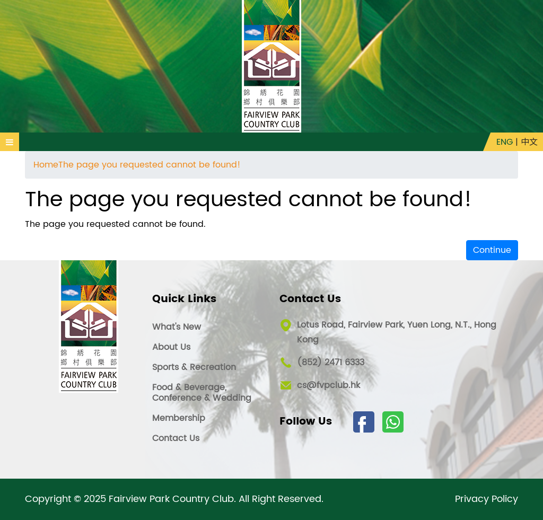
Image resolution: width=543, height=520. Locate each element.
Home (45, 165)
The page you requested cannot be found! (149, 165)
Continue (492, 250)
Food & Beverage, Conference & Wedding (201, 393)
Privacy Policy (486, 499)
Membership (178, 418)
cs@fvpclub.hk (328, 385)
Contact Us (175, 438)
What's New (176, 327)
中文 (529, 142)
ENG (504, 142)
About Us (171, 347)
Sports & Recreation (194, 367)
